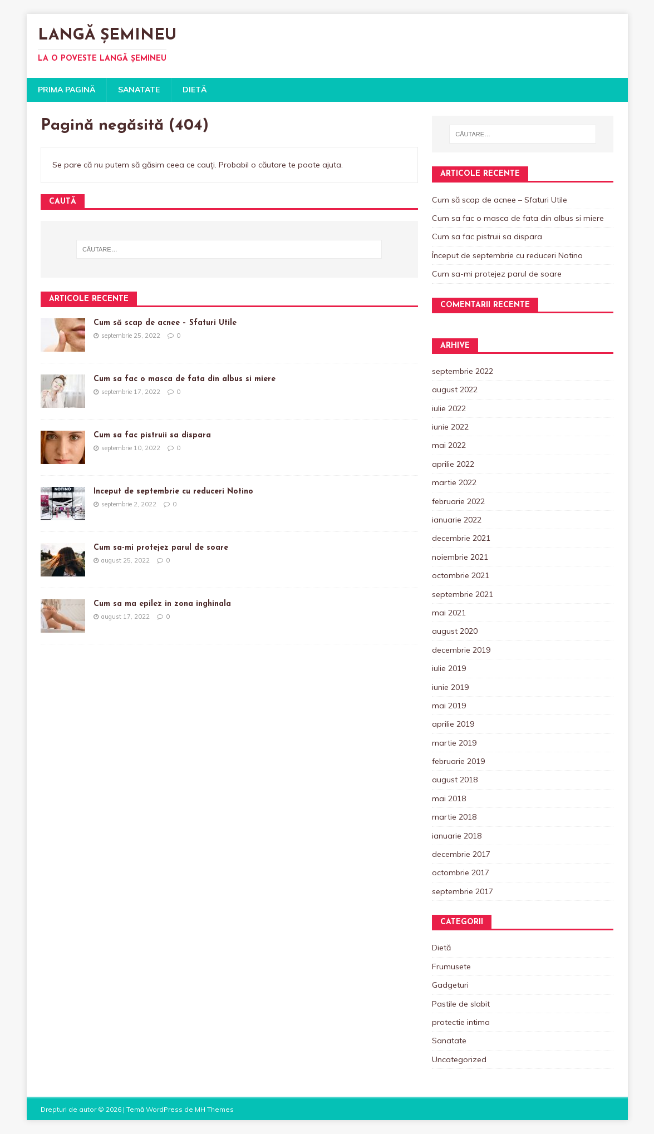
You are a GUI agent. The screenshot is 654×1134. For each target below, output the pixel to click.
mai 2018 (449, 798)
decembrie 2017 (461, 854)
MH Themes (214, 1109)
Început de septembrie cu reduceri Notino (173, 491)
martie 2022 (454, 482)
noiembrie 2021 (460, 557)
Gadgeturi (450, 985)
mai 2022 (449, 445)
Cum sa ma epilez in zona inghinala (162, 604)
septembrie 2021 (462, 594)
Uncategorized (459, 1059)
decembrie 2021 (461, 538)
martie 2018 (454, 817)
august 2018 (455, 780)
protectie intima (461, 1022)
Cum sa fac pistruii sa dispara (152, 435)
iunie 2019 (450, 687)
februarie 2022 (458, 501)
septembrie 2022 (462, 371)
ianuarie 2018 (456, 836)
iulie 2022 (449, 408)
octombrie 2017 (460, 872)
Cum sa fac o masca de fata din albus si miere (185, 379)
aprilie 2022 (453, 464)
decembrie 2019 (461, 650)
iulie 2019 (449, 668)
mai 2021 (449, 613)
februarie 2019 (458, 761)
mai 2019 (449, 706)
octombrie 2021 (460, 575)
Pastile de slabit (461, 1004)
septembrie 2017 (462, 891)
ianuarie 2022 (456, 520)
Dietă (194, 90)
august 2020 (455, 631)
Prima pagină (66, 90)
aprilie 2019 (453, 724)
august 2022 (455, 389)
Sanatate (139, 90)
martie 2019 (454, 743)
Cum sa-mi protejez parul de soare (161, 548)
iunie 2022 (450, 427)
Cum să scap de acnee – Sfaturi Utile (165, 323)
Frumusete (451, 967)
